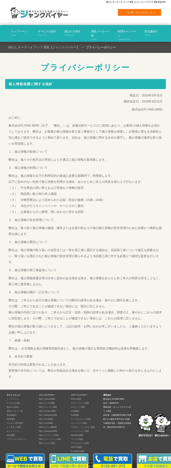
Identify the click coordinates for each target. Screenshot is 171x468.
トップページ (21, 33)
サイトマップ (13, 431)
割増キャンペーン (128, 35)
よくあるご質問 (14, 427)
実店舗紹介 (154, 33)
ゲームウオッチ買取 (80, 443)
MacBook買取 (77, 435)
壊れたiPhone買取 (47, 399)
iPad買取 (75, 415)
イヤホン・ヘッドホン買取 (83, 427)
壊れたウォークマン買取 (50, 439)
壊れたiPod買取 (46, 419)
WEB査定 (11, 419)
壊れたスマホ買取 (47, 403)
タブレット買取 (78, 407)
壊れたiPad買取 (46, 423)
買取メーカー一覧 (101, 35)
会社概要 (11, 435)
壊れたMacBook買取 (48, 415)
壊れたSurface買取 (47, 411)
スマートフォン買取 (80, 403)
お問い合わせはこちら (141, 12)
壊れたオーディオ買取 (49, 435)
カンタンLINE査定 (15, 423)
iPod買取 (75, 411)
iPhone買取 (76, 399)
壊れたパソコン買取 (48, 407)
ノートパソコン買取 (80, 431)
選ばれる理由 (74, 33)
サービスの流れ (48, 33)
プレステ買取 (77, 439)
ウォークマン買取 (79, 423)
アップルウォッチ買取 (81, 419)
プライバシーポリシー (17, 439)
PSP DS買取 (76, 447)
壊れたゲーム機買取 (48, 427)
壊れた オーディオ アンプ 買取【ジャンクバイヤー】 (44, 47)
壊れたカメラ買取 (47, 443)
